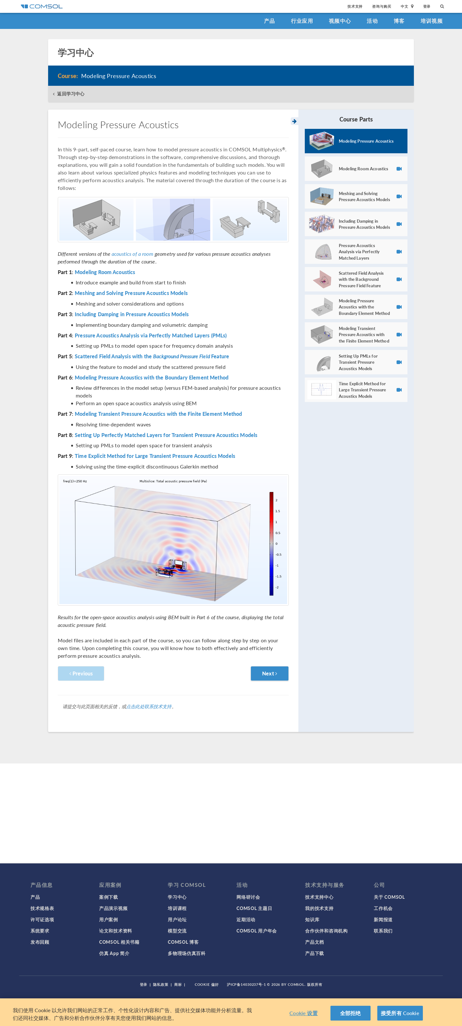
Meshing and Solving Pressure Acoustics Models (131, 293)
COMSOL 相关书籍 (119, 942)
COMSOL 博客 (183, 942)
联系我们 (383, 930)
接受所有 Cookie (400, 1013)
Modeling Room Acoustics (105, 272)
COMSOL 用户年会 (256, 930)
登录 (427, 6)
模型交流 (177, 930)
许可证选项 (42, 919)
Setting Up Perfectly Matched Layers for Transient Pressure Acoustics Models (166, 435)
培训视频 (432, 20)
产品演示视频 (113, 908)
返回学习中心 (70, 94)
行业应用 (302, 20)
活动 (372, 20)
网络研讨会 (248, 897)
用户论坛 (177, 919)
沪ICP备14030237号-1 (246, 984)
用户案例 (108, 919)
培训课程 (177, 908)
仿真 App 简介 (114, 953)
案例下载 (108, 897)
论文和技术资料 (115, 930)
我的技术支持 (319, 908)
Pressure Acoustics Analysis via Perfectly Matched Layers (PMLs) (151, 335)
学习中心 (177, 897)
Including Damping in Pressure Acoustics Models (132, 314)
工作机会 (383, 908)
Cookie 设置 (303, 1013)
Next (269, 673)
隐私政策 (160, 984)
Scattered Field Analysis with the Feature (152, 356)
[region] (231, 1012)
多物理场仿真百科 (187, 953)
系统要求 (39, 930)
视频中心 (340, 20)
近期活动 (245, 919)
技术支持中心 (319, 897)
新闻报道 (383, 919)
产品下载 (314, 953)
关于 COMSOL (389, 897)
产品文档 (314, 942)
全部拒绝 (350, 1013)
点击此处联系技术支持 (149, 706)
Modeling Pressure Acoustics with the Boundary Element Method (151, 377)
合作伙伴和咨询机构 (326, 930)
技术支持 (355, 6)
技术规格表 (42, 908)
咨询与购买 (381, 6)
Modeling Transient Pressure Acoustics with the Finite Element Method (158, 414)
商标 (178, 984)
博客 (399, 20)
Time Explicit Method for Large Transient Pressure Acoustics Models (155, 456)
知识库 (312, 919)
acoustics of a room (132, 253)
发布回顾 (39, 942)
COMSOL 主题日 (254, 908)
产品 (269, 20)
